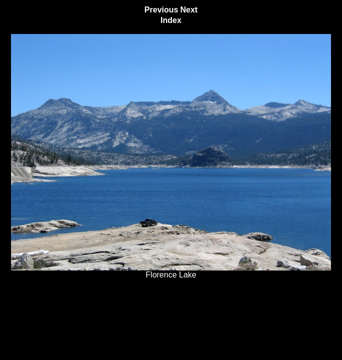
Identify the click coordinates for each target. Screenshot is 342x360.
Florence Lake (171, 271)
